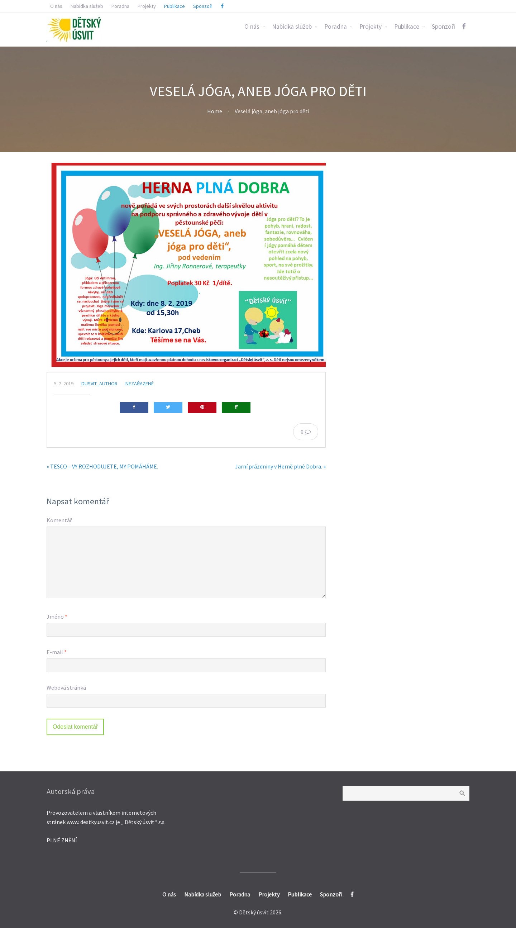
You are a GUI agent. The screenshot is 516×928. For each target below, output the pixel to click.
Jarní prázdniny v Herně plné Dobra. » (280, 466)
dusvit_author (99, 383)
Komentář (59, 520)
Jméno (57, 616)
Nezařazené (139, 383)
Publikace (406, 26)
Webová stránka (66, 687)
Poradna (335, 26)
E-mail (57, 652)
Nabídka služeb (292, 26)
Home (214, 111)
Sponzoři (443, 26)
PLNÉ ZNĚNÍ (62, 840)
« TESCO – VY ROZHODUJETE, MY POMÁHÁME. (102, 466)
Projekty (370, 26)
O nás (251, 26)
